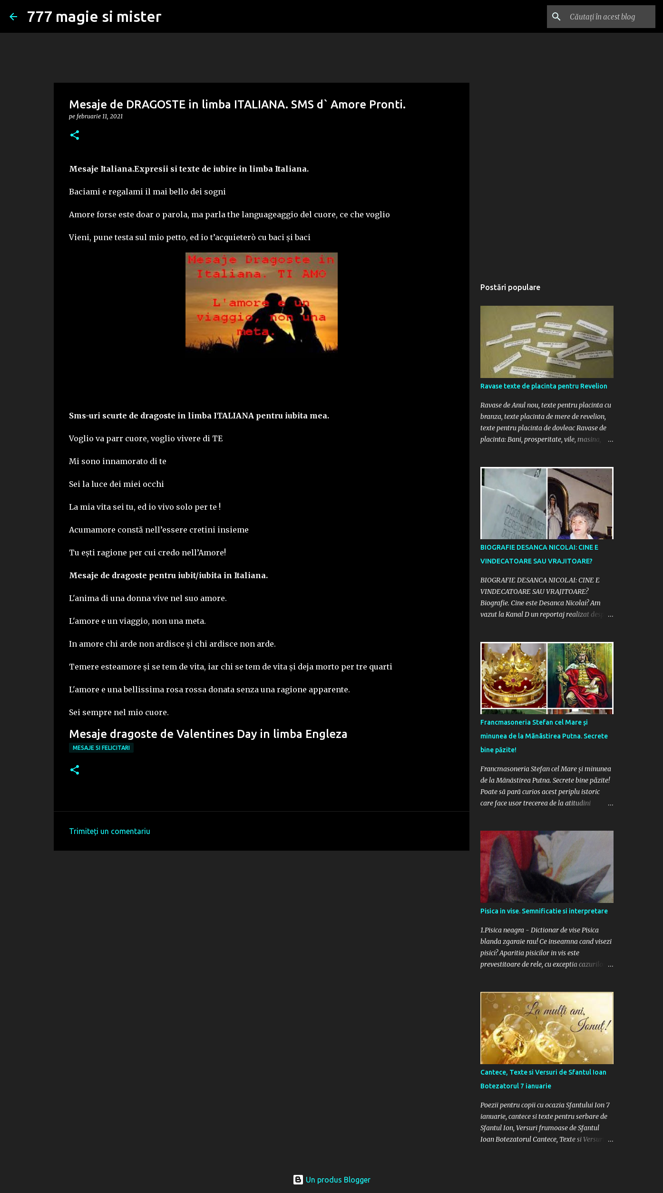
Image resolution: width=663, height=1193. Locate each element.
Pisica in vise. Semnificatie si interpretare (544, 911)
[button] (74, 135)
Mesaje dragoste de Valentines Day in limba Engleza (208, 733)
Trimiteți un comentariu (109, 831)
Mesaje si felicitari (101, 748)
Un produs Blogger (331, 1179)
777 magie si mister (94, 16)
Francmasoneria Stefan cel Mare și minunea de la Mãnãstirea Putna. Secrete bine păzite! (544, 736)
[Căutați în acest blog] (605, 16)
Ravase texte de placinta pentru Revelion (543, 386)
